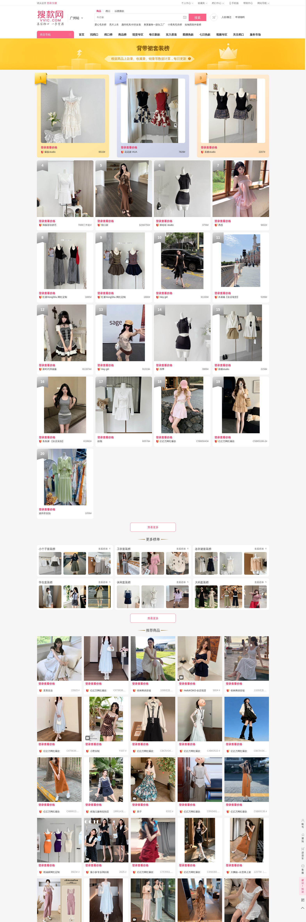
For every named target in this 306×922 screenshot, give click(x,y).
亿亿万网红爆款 (98, 690)
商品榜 (122, 34)
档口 (108, 11)
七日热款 (204, 34)
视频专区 (221, 34)
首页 (81, 34)
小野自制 (95, 751)
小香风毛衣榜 (175, 24)
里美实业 (48, 690)
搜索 (197, 17)
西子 (139, 811)
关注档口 (238, 34)
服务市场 (255, 34)
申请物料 (240, 17)
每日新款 (154, 34)
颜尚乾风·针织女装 (131, 24)
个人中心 (187, 3)
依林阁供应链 (144, 690)
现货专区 (137, 34)
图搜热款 (188, 34)
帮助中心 (248, 3)
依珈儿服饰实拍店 (99, 811)
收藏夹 (202, 3)
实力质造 (171, 34)
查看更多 (153, 618)
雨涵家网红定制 (51, 872)
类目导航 (45, 34)
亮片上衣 (114, 24)
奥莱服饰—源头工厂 (154, 24)
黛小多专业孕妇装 (99, 872)
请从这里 (47, 3)
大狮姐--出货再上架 (241, 872)
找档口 (94, 34)
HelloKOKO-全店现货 (195, 690)
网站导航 (263, 3)
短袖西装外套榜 (193, 24)
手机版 (234, 3)
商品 (98, 11)
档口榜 (108, 34)
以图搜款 (119, 11)
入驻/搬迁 (226, 17)
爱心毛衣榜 (100, 24)
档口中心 (218, 3)
